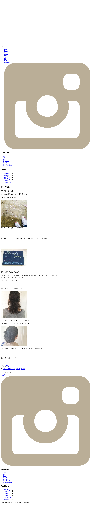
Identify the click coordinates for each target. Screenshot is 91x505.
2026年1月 (7, 179)
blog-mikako (6, 164)
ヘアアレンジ (10, 369)
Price (5, 55)
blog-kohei (6, 161)
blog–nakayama (7, 165)
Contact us (7, 62)
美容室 (23, 369)
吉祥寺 (18, 369)
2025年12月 (7, 181)
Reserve (6, 60)
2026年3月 (7, 175)
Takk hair (5, 156)
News (5, 51)
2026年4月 (7, 173)
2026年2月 (7, 177)
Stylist (6, 52)
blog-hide (5, 162)
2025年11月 (7, 182)
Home (6, 49)
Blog (5, 59)
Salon (5, 57)
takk (2, 46)
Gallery (6, 54)
